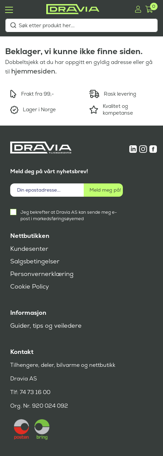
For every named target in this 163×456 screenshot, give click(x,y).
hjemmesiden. (34, 71)
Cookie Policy (29, 286)
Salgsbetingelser (35, 261)
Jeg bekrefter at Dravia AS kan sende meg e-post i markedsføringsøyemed (68, 215)
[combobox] (81, 25)
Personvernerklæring (42, 274)
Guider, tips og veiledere (46, 325)
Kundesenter (29, 249)
